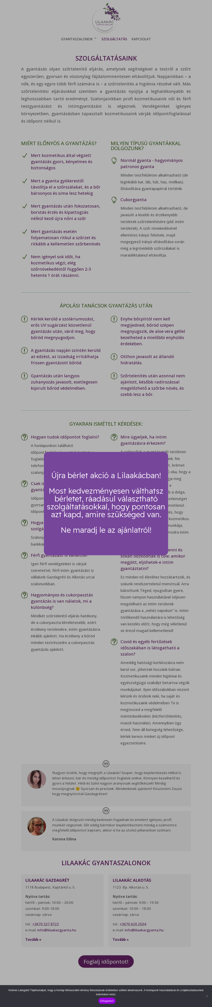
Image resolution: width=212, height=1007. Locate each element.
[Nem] (207, 996)
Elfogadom (107, 1000)
